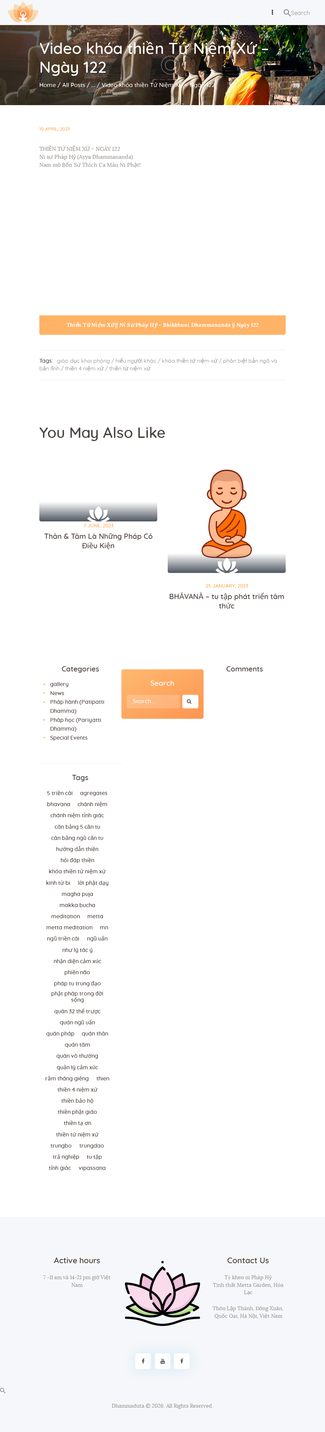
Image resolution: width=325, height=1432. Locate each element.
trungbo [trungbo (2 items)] (61, 1146)
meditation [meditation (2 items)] (65, 916)
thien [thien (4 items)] (102, 1078)
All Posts (73, 85)
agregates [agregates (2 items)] (94, 793)
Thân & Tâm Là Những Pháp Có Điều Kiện (98, 541)
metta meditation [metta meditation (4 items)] (69, 927)
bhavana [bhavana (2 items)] (58, 804)
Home (47, 85)
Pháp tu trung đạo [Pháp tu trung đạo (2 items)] (77, 983)
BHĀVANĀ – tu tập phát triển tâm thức (226, 601)
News (57, 693)
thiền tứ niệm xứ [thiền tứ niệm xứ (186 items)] (77, 1135)
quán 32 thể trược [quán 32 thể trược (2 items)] (77, 1011)
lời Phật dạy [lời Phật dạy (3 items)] (93, 883)
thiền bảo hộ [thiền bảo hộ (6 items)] (77, 1101)
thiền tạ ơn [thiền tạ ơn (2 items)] (77, 1123)
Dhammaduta (128, 1406)
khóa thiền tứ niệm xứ (189, 361)
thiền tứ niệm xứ (129, 368)
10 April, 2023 (54, 129)
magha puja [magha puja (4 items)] (77, 894)
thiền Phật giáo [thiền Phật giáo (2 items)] (77, 1112)
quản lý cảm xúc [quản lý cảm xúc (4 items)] (77, 1067)
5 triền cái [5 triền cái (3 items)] (60, 793)
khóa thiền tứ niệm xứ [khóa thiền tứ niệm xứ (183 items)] (77, 871)
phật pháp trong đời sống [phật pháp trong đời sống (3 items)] (77, 997)
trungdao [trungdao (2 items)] (91, 1146)
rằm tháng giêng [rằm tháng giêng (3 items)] (67, 1078)
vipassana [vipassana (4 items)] (92, 1168)
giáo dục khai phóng (83, 361)
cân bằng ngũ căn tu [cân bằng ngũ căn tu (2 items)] (77, 838)
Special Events (69, 738)
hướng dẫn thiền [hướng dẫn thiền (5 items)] (77, 849)
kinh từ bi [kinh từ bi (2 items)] (58, 883)
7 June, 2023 (98, 526)
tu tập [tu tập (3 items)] (94, 1157)
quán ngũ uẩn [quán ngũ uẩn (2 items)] (77, 1022)
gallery (59, 684)
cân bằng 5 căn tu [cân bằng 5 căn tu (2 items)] (77, 827)
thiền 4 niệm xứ (84, 368)
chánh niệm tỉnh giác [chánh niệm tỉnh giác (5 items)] (77, 815)
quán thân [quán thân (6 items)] (95, 1034)
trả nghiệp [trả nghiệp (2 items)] (66, 1157)
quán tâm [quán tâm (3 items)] (77, 1045)
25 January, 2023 (227, 586)
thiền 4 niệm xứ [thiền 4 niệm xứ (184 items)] (77, 1090)
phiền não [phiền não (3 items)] (77, 972)
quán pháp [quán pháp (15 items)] (60, 1034)
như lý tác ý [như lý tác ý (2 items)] (77, 950)
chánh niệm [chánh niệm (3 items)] (93, 804)
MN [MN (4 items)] (104, 927)
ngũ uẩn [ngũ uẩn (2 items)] (97, 939)
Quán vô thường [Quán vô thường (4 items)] (77, 1056)
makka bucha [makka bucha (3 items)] (77, 905)
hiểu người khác (136, 361)
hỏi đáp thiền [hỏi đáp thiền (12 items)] (77, 860)
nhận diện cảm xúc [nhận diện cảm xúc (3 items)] (77, 961)
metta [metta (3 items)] (95, 916)
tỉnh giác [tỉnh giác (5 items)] (60, 1168)
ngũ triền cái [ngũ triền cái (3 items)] (63, 939)
